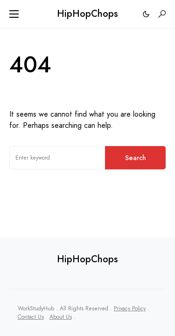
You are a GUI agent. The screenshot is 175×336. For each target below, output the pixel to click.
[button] (14, 14)
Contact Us (31, 317)
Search (135, 157)
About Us (60, 317)
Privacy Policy (130, 308)
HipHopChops (87, 14)
